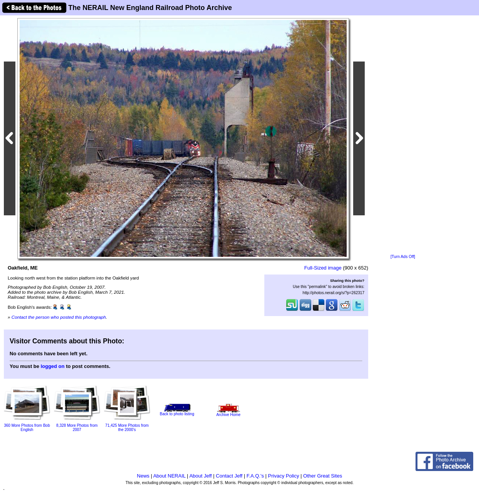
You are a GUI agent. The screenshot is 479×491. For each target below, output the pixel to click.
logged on (53, 366)
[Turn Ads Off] (403, 257)
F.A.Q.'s (255, 476)
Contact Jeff (229, 476)
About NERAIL (169, 476)
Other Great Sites (322, 476)
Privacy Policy (283, 476)
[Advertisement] (403, 135)
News (143, 476)
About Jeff (200, 476)
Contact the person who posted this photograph (59, 317)
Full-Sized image (323, 268)
